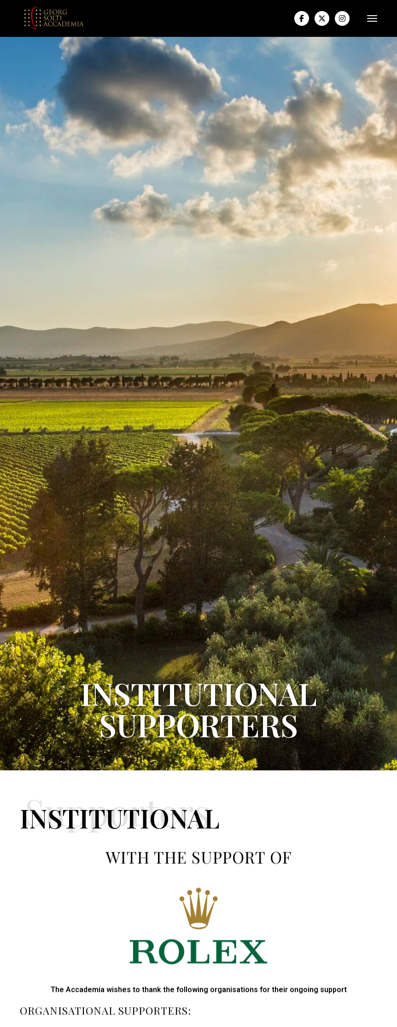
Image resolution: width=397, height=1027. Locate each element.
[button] (368, 18)
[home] (54, 18)
